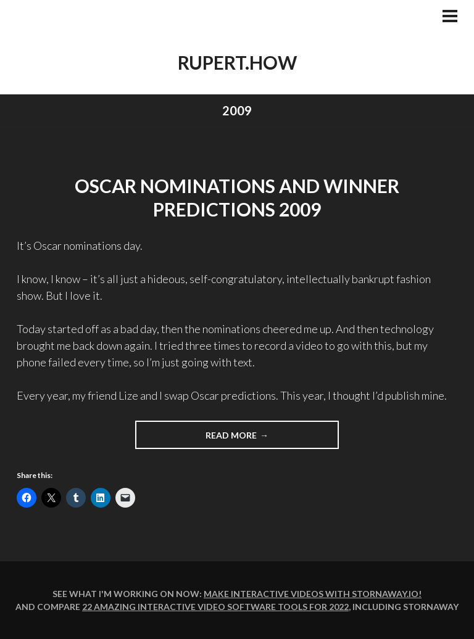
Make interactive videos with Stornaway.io (311, 593)
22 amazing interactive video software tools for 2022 (215, 606)
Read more (231, 435)
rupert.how (237, 62)
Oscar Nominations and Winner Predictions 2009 (237, 197)
